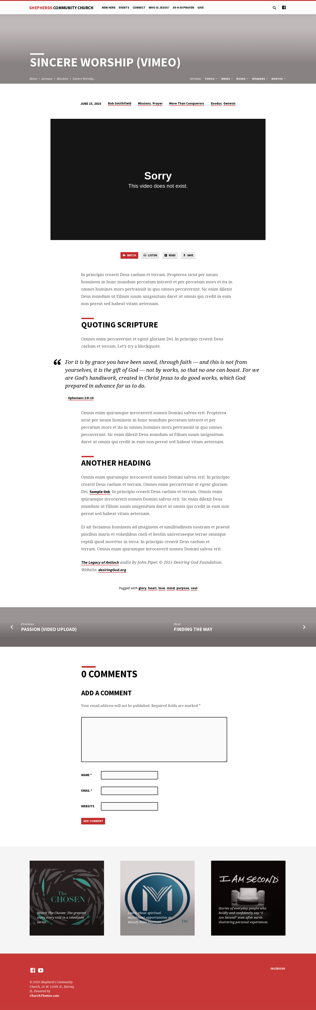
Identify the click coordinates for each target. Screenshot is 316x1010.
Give (201, 7)
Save (191, 255)
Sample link (100, 492)
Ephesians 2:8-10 (80, 402)
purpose (182, 589)
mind (171, 589)
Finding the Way (193, 630)
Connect (139, 7)
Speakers (260, 78)
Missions (62, 79)
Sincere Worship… (84, 79)
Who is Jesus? (159, 7)
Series (227, 78)
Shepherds (61, 7)
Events (124, 7)
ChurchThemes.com (44, 996)
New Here (108, 7)
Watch (126, 255)
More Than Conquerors (186, 103)
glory (142, 589)
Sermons (46, 79)
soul (194, 589)
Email (86, 792)
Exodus (216, 103)
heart (152, 589)
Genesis (229, 103)
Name (86, 776)
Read (171, 255)
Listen (149, 255)
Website (87, 807)
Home (33, 79)
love (161, 589)
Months (278, 78)
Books (242, 78)
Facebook (278, 968)
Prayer (158, 103)
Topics (211, 78)
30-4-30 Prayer (183, 7)
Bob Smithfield (119, 103)
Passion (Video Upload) (49, 630)
